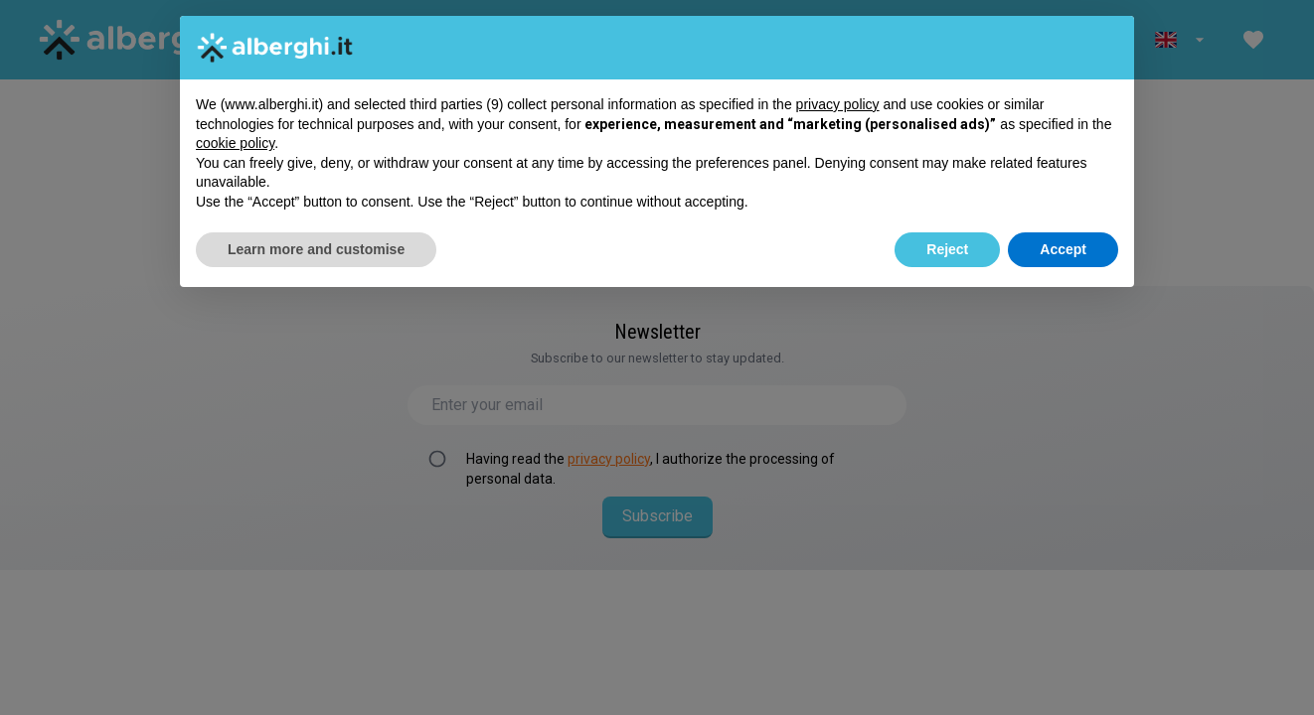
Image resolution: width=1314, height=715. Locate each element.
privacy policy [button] (838, 104)
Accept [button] (1063, 249)
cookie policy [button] (235, 143)
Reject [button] (947, 249)
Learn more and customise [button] (316, 249)
